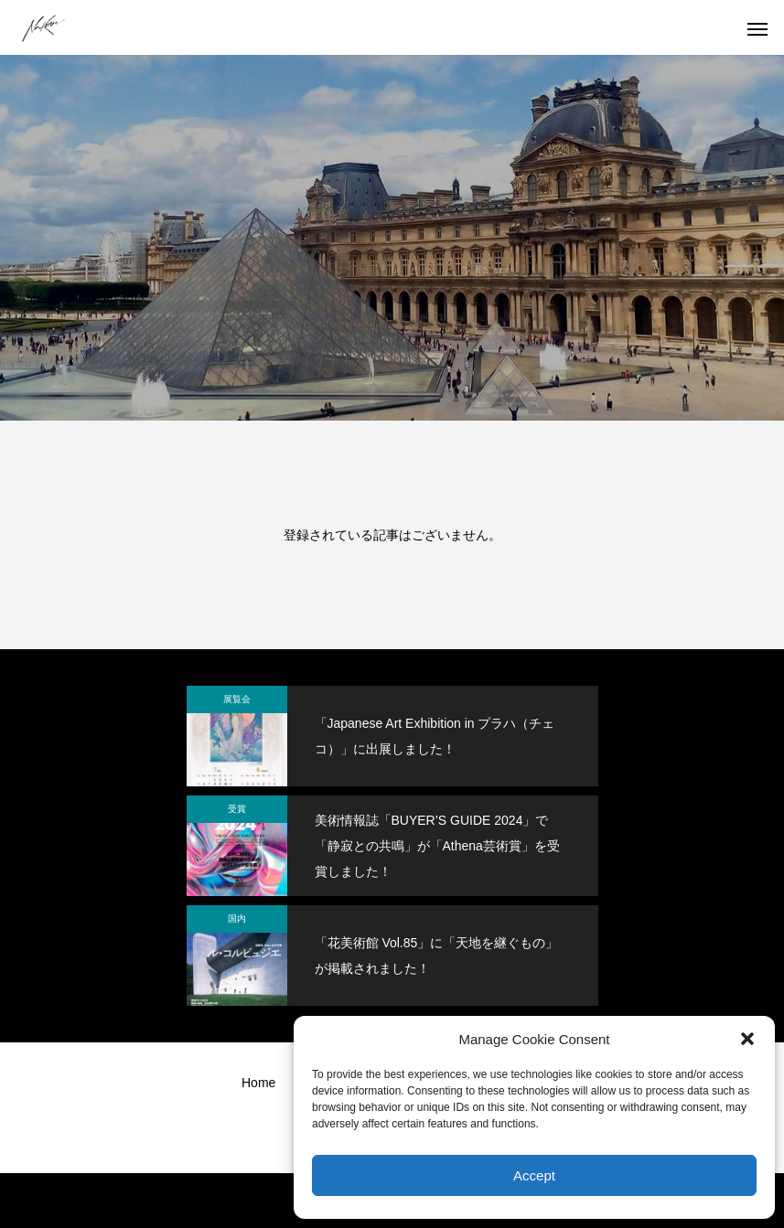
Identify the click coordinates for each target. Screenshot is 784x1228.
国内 (237, 918)
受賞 (237, 809)
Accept (534, 1175)
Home (258, 1082)
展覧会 (237, 699)
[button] (747, 1039)
